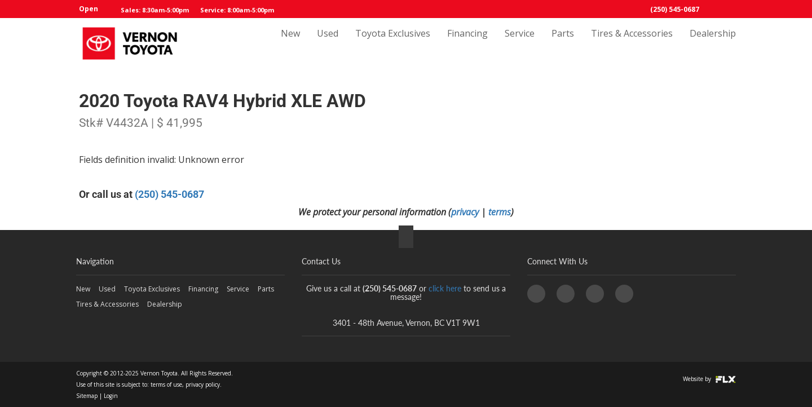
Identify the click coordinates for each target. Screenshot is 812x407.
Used (327, 43)
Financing (467, 43)
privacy (465, 212)
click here (445, 288)
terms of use (166, 384)
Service (520, 43)
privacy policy (203, 384)
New (290, 43)
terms (499, 212)
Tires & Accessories (632, 43)
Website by (709, 379)
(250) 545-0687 (674, 9)
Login (111, 396)
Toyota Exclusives (392, 43)
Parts (562, 43)
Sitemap (87, 396)
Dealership (713, 43)
